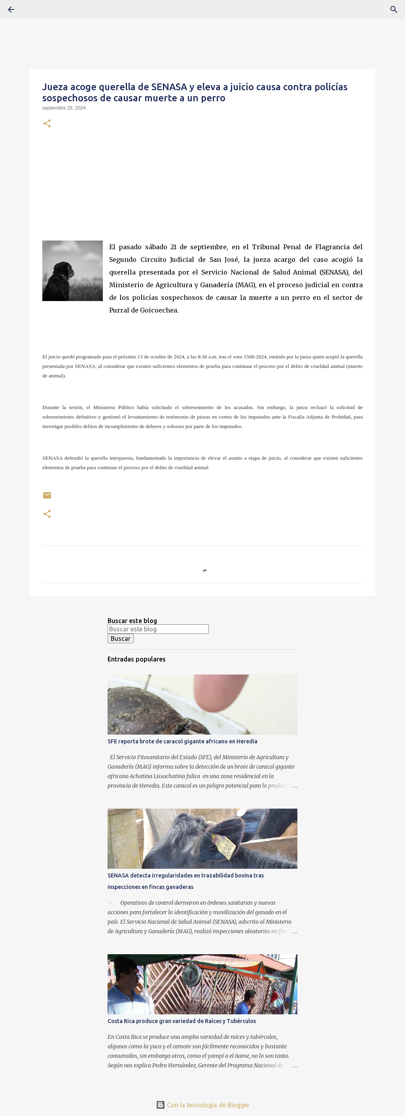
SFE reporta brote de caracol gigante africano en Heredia (182, 741)
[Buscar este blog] (158, 629)
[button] (47, 124)
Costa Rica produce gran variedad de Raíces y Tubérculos (182, 1021)
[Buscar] (33, 9)
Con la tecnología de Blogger (203, 1104)
